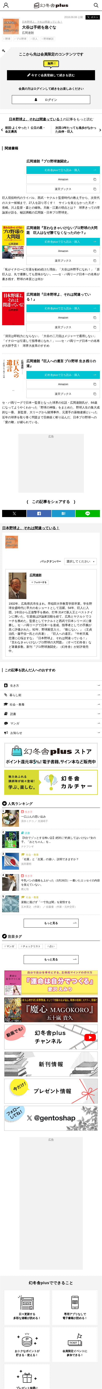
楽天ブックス (63, 189)
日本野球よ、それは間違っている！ (42, 21)
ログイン (51, 99)
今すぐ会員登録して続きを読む (51, 75)
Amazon (63, 179)
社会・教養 (17, 704)
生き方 (14, 685)
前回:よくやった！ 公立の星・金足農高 (25, 129)
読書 (13, 714)
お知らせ (16, 733)
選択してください (78, 561)
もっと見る (51, 923)
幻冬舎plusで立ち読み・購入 (62, 170)
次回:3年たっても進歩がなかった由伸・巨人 (75, 129)
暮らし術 (15, 695)
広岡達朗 (35, 575)
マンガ (14, 723)
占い (51, 946)
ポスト (92, 17)
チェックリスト (32, 946)
